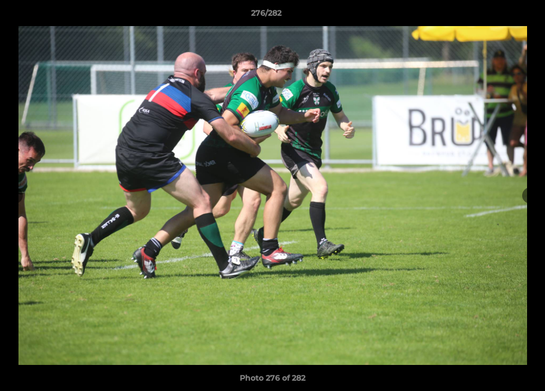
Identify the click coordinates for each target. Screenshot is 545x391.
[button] (499, 16)
